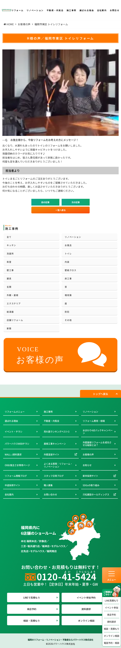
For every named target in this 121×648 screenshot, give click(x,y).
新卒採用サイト (90, 475)
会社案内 (9, 494)
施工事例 (48, 411)
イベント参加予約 (86, 597)
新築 (9, 328)
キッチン (11, 245)
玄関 (9, 286)
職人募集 (48, 485)
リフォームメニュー (15, 411)
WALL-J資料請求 (13, 454)
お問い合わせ (50, 494)
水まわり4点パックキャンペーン (98, 432)
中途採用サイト (12, 485)
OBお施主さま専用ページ (17, 465)
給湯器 (10, 311)
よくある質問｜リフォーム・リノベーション (58, 465)
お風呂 (68, 245)
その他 (68, 320)
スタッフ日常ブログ (54, 475)
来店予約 (111, 614)
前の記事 (45, 202)
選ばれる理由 (11, 420)
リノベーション (73, 236)
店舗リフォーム (15, 320)
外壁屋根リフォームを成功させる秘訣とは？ (97, 444)
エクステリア (14, 303)
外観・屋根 (12, 295)
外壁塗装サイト (51, 454)
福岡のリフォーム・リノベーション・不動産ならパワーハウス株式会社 (60, 639)
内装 (67, 261)
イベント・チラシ (13, 431)
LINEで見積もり (31, 597)
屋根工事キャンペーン (55, 443)
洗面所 (10, 253)
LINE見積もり (111, 600)
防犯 (67, 311)
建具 (9, 278)
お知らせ (87, 465)
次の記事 (76, 202)
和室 (9, 261)
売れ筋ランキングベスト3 (56, 431)
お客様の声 (88, 454)
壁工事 (10, 270)
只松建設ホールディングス (96, 494)
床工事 (68, 278)
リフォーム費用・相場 (94, 420)
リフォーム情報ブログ (16, 475)
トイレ (68, 253)
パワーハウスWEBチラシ (17, 443)
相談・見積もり (111, 628)
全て (9, 236)
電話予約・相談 (111, 642)
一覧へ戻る (60, 210)
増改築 (68, 295)
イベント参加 (111, 607)
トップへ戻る (100, 394)
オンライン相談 (111, 635)
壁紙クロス (70, 270)
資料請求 (111, 621)
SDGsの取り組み (91, 485)
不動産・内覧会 (51, 420)
